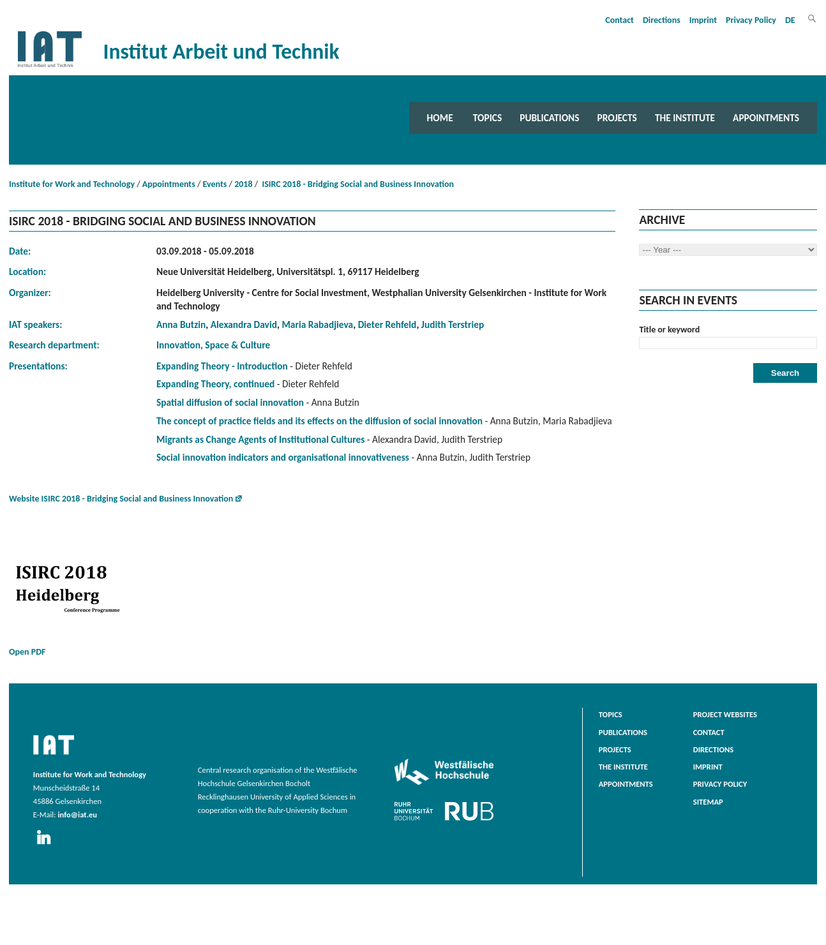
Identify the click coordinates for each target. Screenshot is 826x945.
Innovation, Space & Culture (213, 345)
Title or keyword (669, 329)
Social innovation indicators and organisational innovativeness (282, 457)
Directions (661, 20)
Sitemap (708, 802)
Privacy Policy (751, 20)
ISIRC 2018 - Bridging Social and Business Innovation (357, 184)
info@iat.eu (77, 814)
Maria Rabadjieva (317, 324)
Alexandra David (244, 324)
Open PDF (85, 595)
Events (215, 184)
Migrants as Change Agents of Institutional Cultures (260, 439)
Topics (487, 118)
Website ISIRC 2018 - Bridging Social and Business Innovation (121, 498)
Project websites (725, 714)
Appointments (766, 118)
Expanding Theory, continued (215, 384)
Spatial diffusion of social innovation (230, 402)
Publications (549, 118)
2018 (243, 184)
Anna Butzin (181, 324)
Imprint (703, 20)
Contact (619, 20)
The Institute (685, 118)
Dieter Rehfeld (387, 324)
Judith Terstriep (452, 324)
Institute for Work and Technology (72, 184)
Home (440, 118)
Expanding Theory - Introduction (222, 366)
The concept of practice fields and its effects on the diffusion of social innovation (319, 421)
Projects (617, 118)
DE (790, 20)
